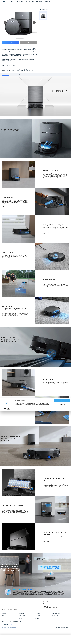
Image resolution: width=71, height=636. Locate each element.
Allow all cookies (61, 625)
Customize (62, 629)
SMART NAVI (20, 618)
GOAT (3, 618)
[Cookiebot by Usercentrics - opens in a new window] (7, 634)
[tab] (5, 75)
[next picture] (34, 22)
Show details (17, 633)
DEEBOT (3, 615)
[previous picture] (5, 22)
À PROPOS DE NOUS (55, 615)
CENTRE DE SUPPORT (39, 615)
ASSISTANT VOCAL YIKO (22, 615)
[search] (67, 1)
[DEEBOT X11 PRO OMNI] (43, 15)
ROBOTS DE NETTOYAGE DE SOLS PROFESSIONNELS (10, 621)
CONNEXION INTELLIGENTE (23, 621)
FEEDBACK (37, 618)
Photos (10, 42)
